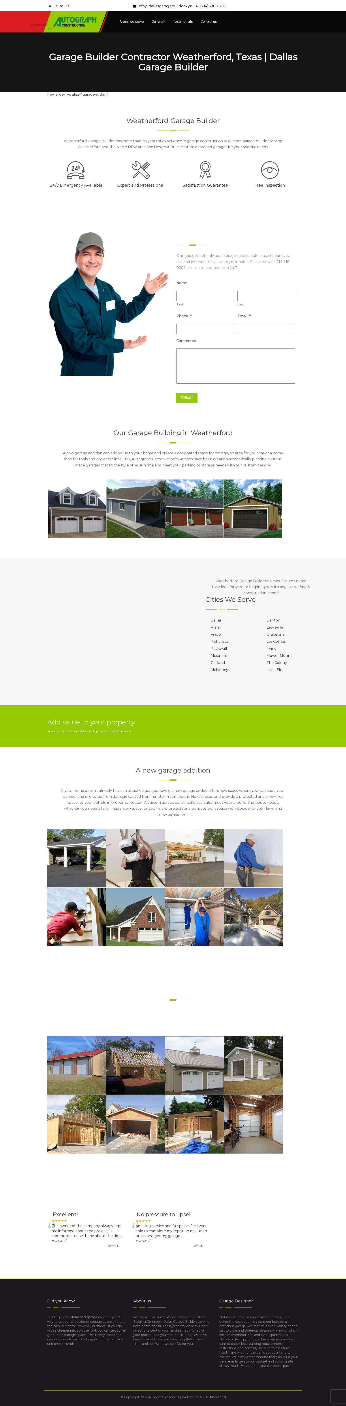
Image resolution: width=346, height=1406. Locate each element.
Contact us (209, 21)
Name (181, 283)
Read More (59, 1241)
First (180, 304)
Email (244, 316)
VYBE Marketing (213, 1397)
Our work (158, 21)
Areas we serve (132, 21)
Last (241, 304)
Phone (184, 316)
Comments (186, 341)
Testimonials (183, 21)
